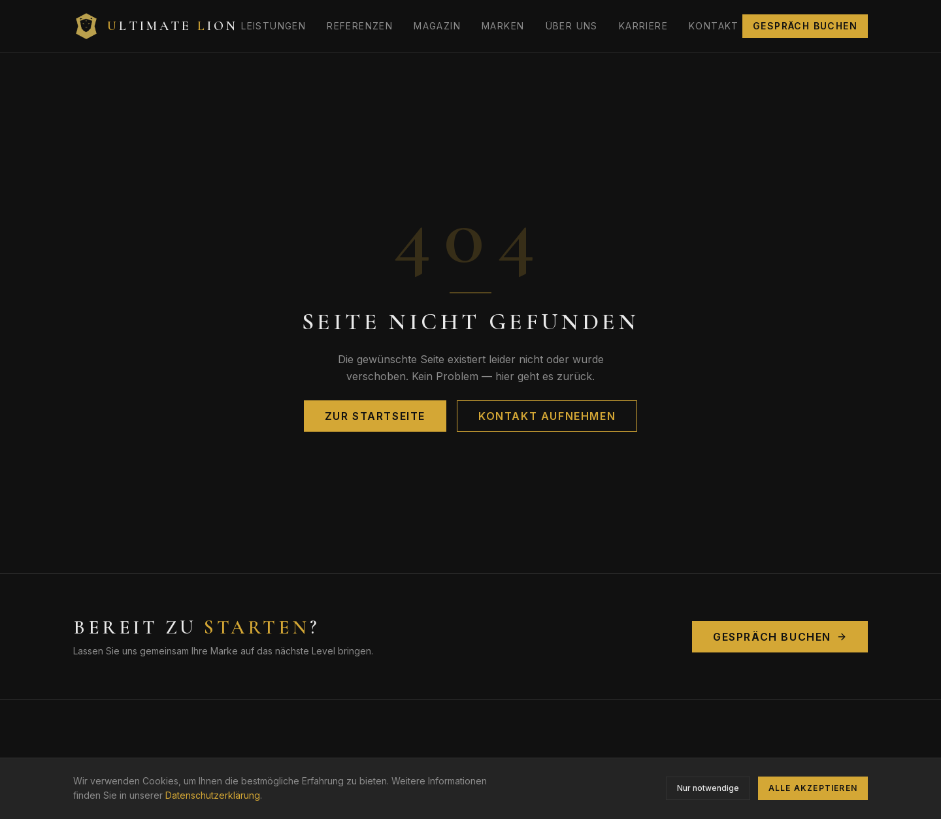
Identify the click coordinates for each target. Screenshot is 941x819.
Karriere (643, 25)
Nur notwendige (708, 788)
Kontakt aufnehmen (547, 416)
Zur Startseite (375, 416)
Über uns (572, 25)
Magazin (437, 25)
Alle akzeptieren (812, 788)
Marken (503, 25)
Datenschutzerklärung (212, 795)
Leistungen (273, 25)
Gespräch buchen (805, 25)
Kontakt (714, 25)
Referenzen (360, 25)
